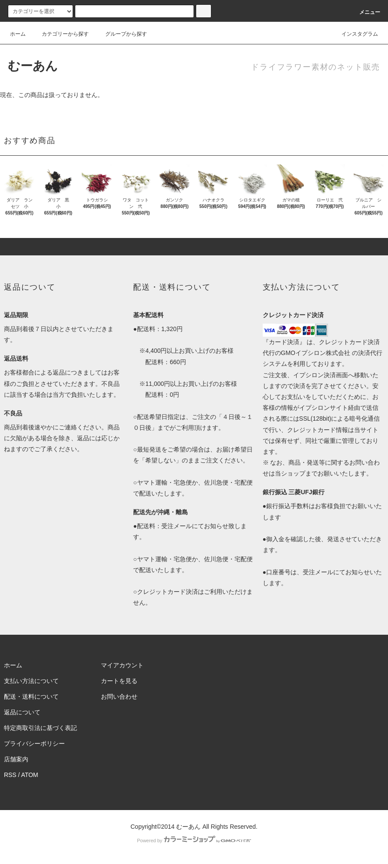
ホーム (18, 34)
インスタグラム (354, 34)
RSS (10, 774)
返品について (22, 712)
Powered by (194, 840)
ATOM (29, 774)
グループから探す (121, 34)
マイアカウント (122, 665)
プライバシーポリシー (34, 743)
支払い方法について (31, 680)
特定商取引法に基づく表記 (40, 727)
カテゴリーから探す (60, 34)
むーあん (33, 66)
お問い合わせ (119, 696)
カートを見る (119, 680)
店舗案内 (16, 759)
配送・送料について (31, 696)
